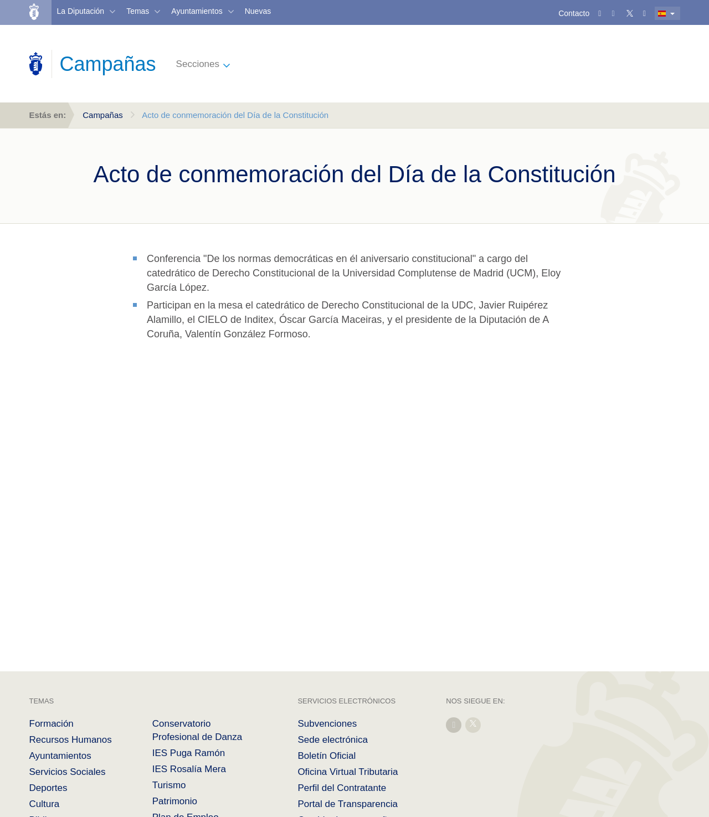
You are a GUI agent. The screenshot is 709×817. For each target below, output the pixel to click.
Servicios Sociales (67, 772)
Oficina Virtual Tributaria (347, 772)
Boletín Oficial (326, 756)
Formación (51, 723)
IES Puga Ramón (188, 753)
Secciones (197, 64)
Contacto (573, 13)
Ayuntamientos (196, 11)
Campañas (103, 115)
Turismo (169, 785)
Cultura (44, 804)
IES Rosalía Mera (189, 769)
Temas (137, 11)
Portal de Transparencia (347, 804)
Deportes (48, 788)
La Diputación (81, 11)
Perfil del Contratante (341, 788)
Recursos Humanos (70, 739)
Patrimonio (174, 801)
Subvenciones (327, 723)
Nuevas (258, 11)
